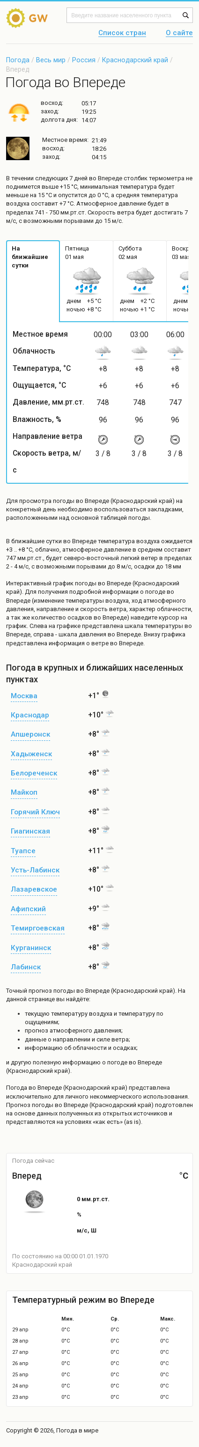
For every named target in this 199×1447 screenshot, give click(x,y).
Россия (84, 60)
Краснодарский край (135, 60)
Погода (17, 60)
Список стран (122, 33)
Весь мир (51, 60)
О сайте (179, 33)
